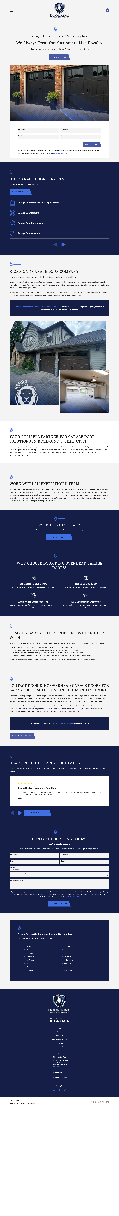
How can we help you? (17, 880)
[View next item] (63, 244)
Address (13, 867)
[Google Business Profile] (54, 1189)
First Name (21, 129)
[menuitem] (12, 1203)
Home (59, 1131)
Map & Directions (59, 1166)
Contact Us (59, 1146)
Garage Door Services (59, 1139)
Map (59, 1179)
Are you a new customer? (18, 874)
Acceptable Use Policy (60, 153)
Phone (63, 136)
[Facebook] (59, 1189)
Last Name (64, 129)
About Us (59, 1135)
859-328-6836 (59, 1120)
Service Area (59, 1143)
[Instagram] (65, 1189)
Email (20, 136)
